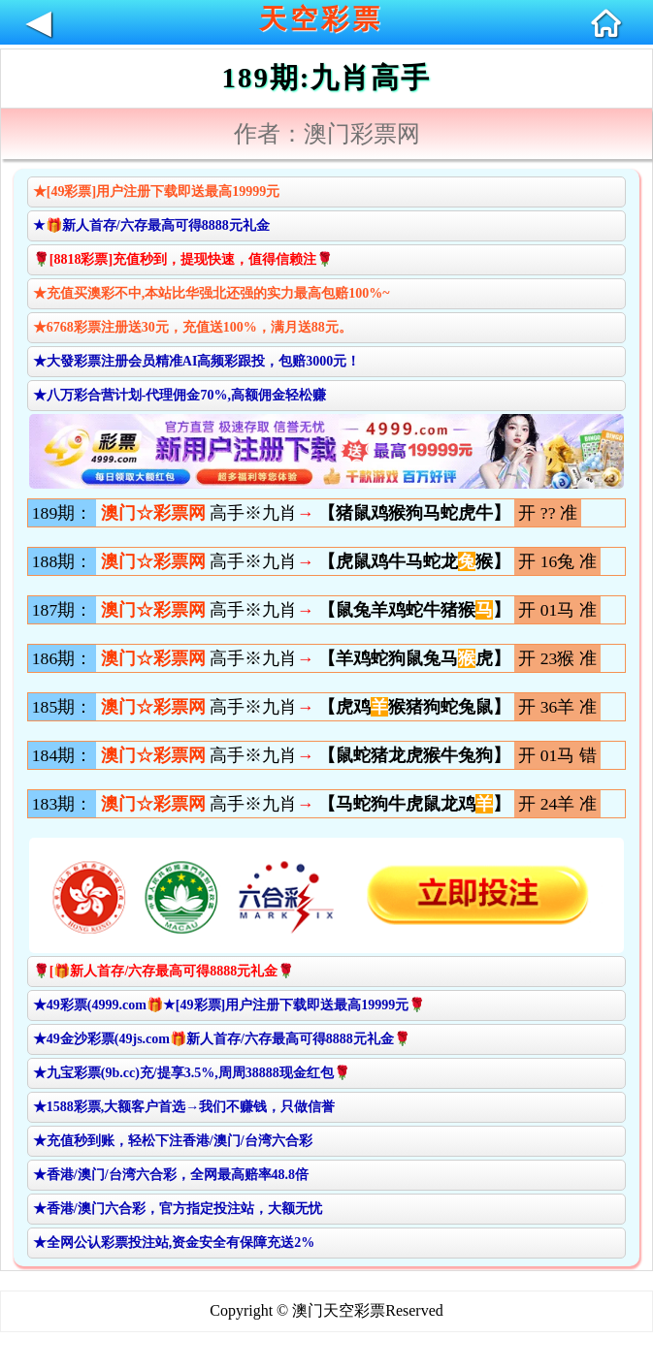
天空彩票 (321, 19)
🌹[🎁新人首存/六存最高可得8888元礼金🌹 (164, 971)
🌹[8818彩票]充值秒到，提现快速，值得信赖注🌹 (183, 259)
